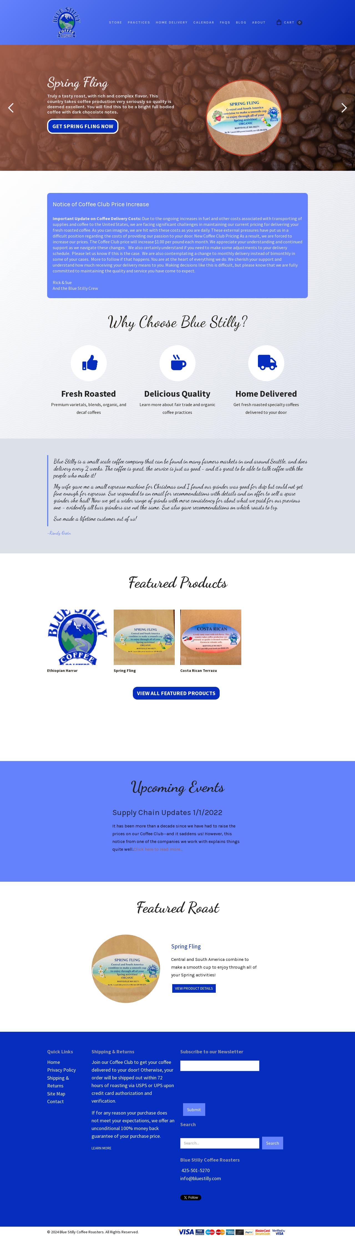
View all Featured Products (176, 693)
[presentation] (222, 1084)
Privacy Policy (61, 1070)
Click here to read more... (158, 849)
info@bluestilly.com (200, 1178)
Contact (55, 1101)
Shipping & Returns (58, 1082)
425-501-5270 (195, 1170)
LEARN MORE (102, 1148)
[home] (66, 22)
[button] (11, 108)
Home (53, 1062)
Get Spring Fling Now (82, 126)
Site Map (56, 1093)
